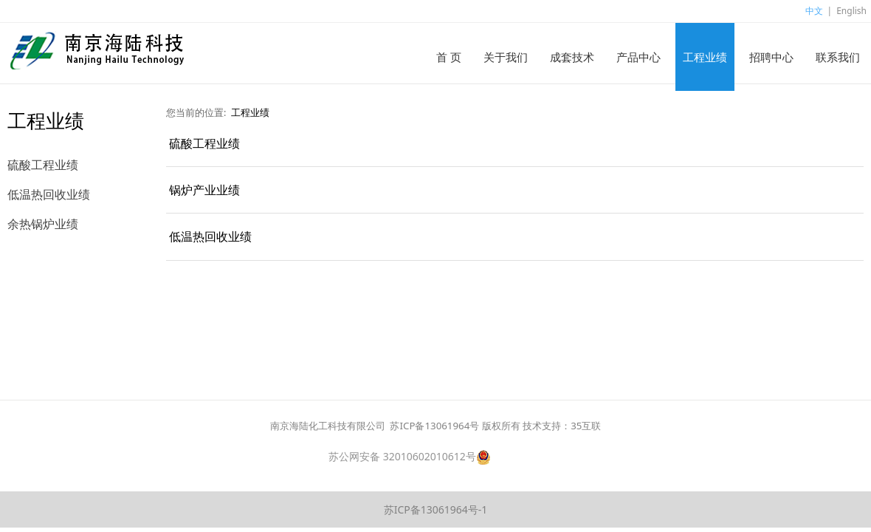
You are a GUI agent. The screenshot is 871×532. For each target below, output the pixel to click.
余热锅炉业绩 (42, 224)
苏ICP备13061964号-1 (436, 509)
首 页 (448, 57)
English (851, 10)
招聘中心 (771, 57)
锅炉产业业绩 (204, 190)
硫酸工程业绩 (42, 165)
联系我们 (838, 57)
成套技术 (572, 57)
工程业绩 (705, 57)
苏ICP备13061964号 (434, 425)
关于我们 (505, 57)
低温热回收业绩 (48, 194)
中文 (814, 10)
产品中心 (638, 57)
